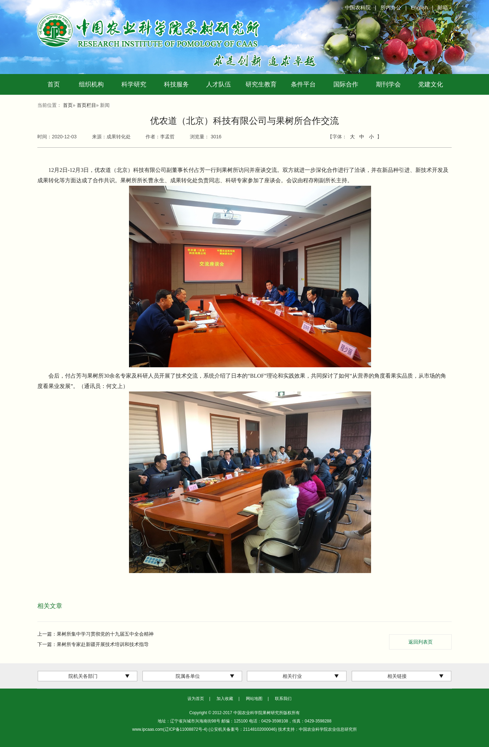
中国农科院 (358, 7)
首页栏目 (86, 105)
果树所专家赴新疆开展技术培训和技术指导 (103, 644)
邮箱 (442, 7)
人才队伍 (218, 84)
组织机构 (91, 84)
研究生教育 (261, 84)
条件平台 (303, 84)
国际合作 (345, 84)
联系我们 (283, 698)
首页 (53, 84)
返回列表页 (420, 642)
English (419, 7)
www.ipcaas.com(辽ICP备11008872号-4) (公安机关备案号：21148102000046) (205, 729)
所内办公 (390, 7)
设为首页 (195, 698)
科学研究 (133, 84)
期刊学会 (388, 84)
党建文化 (430, 84)
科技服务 (176, 84)
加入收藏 (224, 698)
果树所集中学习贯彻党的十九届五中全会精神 (105, 634)
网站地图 (254, 698)
